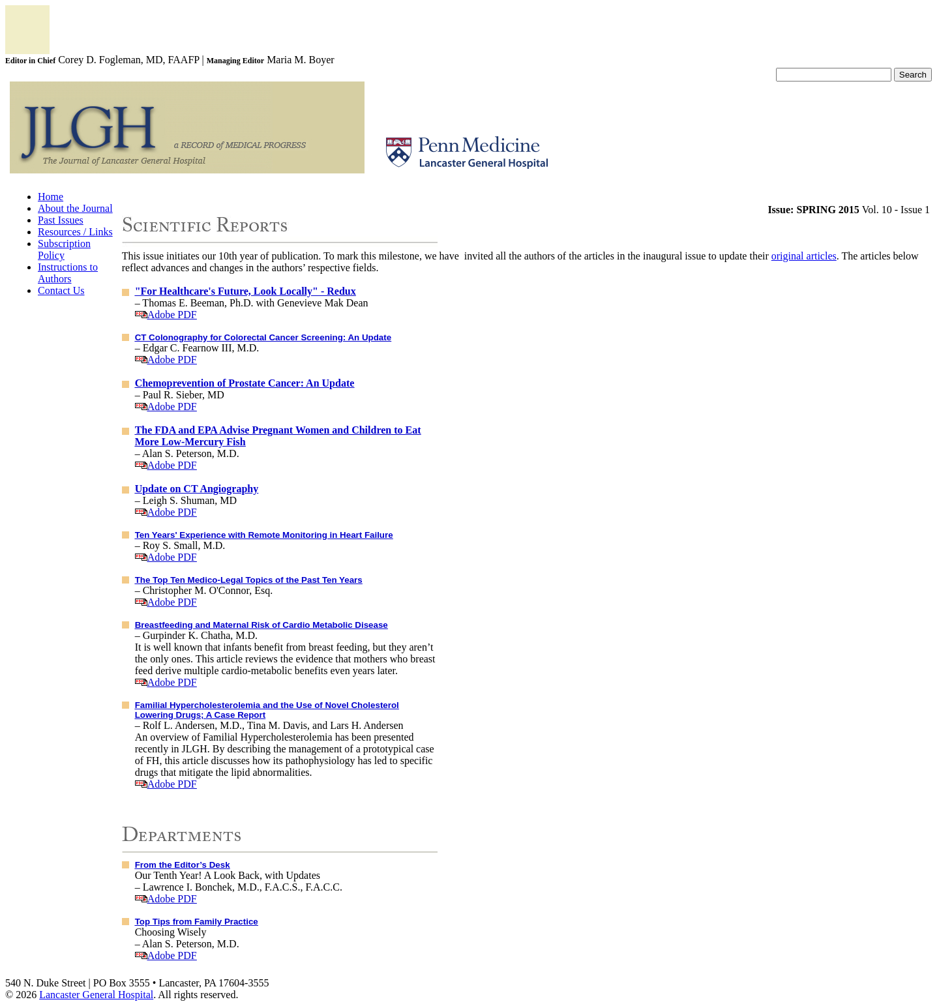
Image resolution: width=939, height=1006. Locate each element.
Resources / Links (75, 231)
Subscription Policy (64, 249)
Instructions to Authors (68, 272)
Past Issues (60, 220)
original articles (804, 255)
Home (50, 196)
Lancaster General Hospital (96, 994)
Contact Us (61, 290)
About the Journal (75, 208)
